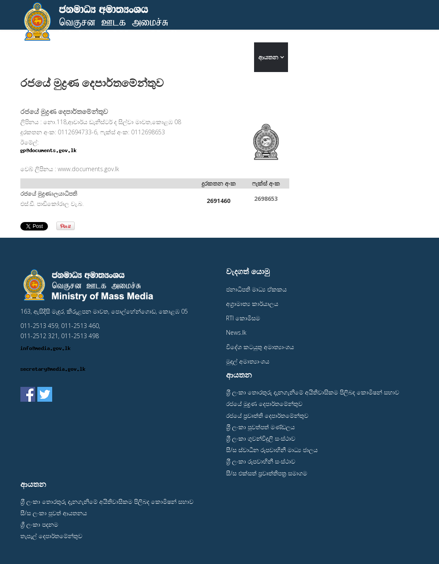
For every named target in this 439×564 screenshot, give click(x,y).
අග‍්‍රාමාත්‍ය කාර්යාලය (252, 304)
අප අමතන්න (309, 57)
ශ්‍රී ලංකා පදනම (39, 524)
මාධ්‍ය (348, 57)
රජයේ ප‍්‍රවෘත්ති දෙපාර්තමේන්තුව (267, 415)
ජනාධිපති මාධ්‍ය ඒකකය (256, 289)
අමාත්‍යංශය (230, 57)
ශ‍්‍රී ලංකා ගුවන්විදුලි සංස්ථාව (260, 438)
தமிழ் (408, 57)
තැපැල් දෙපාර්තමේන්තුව (51, 536)
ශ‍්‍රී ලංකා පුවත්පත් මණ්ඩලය (260, 427)
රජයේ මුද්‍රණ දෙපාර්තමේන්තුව (264, 404)
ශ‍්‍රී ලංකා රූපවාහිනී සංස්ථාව (260, 461)
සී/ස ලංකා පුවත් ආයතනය (53, 513)
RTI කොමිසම (243, 318)
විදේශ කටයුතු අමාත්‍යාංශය (260, 347)
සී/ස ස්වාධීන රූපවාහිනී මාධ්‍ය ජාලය (272, 450)
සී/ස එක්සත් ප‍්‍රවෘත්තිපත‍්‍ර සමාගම (266, 473)
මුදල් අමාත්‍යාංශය (247, 361)
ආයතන (268, 57)
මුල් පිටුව (195, 57)
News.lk (236, 332)
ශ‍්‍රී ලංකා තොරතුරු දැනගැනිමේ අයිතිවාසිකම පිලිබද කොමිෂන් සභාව (312, 392)
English (381, 57)
